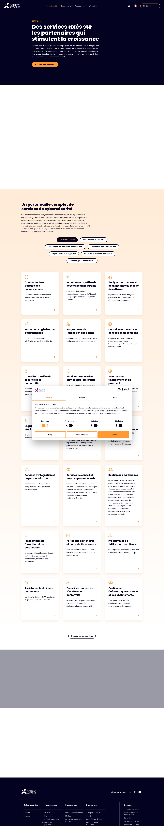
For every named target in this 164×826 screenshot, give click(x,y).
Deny (50, 434)
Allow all (113, 434)
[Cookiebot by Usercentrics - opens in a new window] (119, 390)
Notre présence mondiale (92, 823)
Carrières (89, 816)
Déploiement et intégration (64, 254)
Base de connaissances (74, 813)
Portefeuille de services (45, 64)
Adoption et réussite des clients (98, 254)
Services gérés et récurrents (82, 261)
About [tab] (115, 397)
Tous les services (67, 240)
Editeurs (47, 813)
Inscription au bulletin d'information (73, 820)
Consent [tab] (49, 397)
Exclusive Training (130, 809)
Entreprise (93, 6)
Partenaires (48, 816)
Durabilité (127, 818)
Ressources (80, 6)
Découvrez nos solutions (82, 636)
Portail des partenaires (47, 823)
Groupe (128, 805)
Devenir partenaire (51, 819)
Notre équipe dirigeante (95, 819)
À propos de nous (93, 813)
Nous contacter (150, 6)
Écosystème (66, 6)
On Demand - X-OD (132, 821)
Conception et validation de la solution (65, 247)
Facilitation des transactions (103, 247)
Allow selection (82, 434)
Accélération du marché (93, 240)
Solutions (27, 813)
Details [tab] (82, 397)
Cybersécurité (51, 6)
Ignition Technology (131, 824)
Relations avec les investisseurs (131, 813)
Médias (68, 816)
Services (27, 816)
